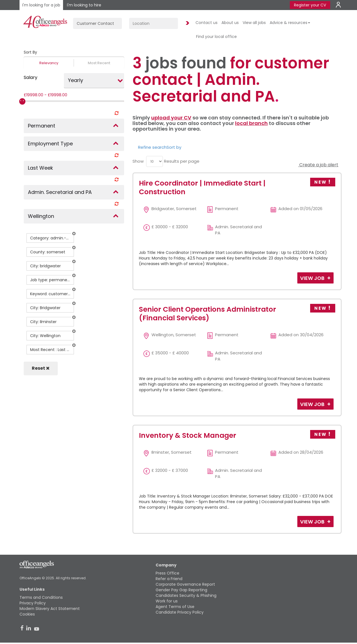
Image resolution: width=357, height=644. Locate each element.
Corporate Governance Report (185, 584)
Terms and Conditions (41, 597)
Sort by (174, 147)
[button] (74, 234)
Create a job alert (318, 165)
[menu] (154, 161)
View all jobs (254, 22)
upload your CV (171, 117)
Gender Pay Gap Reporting (181, 590)
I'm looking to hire (84, 5)
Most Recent (99, 63)
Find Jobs (186, 23)
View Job (312, 278)
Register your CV (310, 5)
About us (230, 22)
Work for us (167, 601)
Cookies (27, 614)
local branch (251, 123)
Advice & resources (290, 22)
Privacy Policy (33, 603)
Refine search (152, 147)
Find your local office (216, 36)
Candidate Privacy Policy (180, 612)
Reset (41, 368)
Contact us (207, 22)
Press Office (167, 573)
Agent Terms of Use (175, 606)
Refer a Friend (169, 578)
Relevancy (48, 63)
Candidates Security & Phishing (186, 595)
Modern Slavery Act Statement (50, 608)
